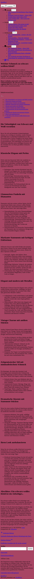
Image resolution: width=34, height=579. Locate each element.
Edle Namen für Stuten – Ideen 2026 (18, 48)
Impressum (4, 552)
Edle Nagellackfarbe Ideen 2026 (17, 26)
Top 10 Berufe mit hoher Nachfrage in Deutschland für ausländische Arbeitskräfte (20, 57)
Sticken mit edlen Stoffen (15, 27)
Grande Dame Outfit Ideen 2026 (17, 17)
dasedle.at (4, 2)
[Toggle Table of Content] (2, 96)
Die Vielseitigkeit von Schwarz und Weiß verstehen (19, 99)
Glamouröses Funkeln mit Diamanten (15, 102)
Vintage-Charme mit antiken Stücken (15, 107)
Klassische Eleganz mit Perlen (13, 101)
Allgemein (14, 529)
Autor (23, 527)
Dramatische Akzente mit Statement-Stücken (17, 112)
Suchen (3, 546)
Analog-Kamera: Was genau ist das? (18, 24)
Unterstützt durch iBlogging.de (10, 573)
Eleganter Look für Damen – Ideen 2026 (19, 15)
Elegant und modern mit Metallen (14, 106)
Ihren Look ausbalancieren (13, 114)
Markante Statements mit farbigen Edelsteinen (18, 104)
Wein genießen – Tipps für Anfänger (18, 38)
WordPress (19, 577)
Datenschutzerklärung (7, 555)
